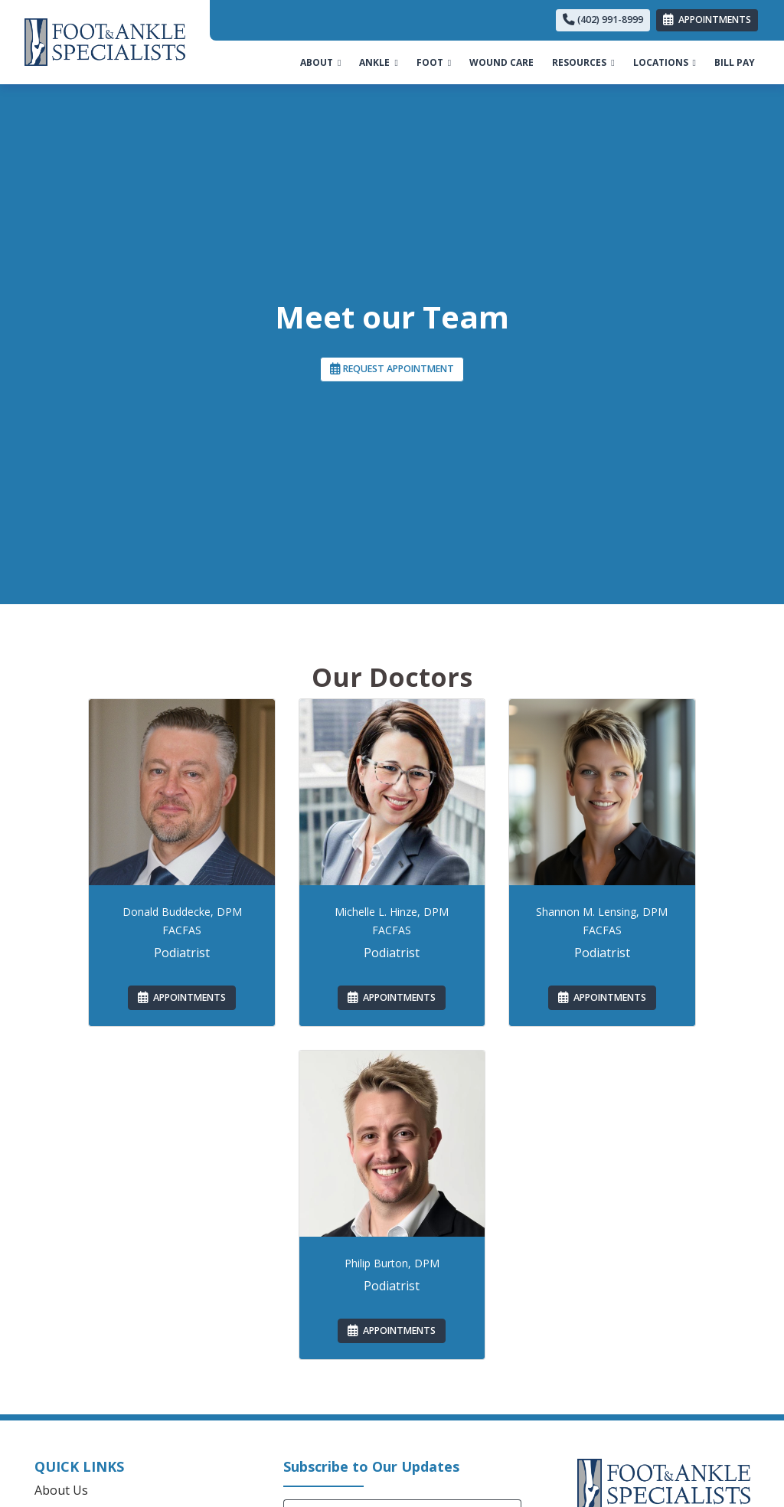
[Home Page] (104, 40)
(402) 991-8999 (603, 19)
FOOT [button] (433, 62)
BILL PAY (739, 61)
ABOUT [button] (320, 62)
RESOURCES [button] (583, 62)
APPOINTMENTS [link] (707, 19)
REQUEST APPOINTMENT (392, 368)
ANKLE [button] (378, 62)
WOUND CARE (501, 62)
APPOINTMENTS (182, 997)
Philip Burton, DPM (392, 1263)
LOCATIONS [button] (664, 62)
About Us (61, 1490)
